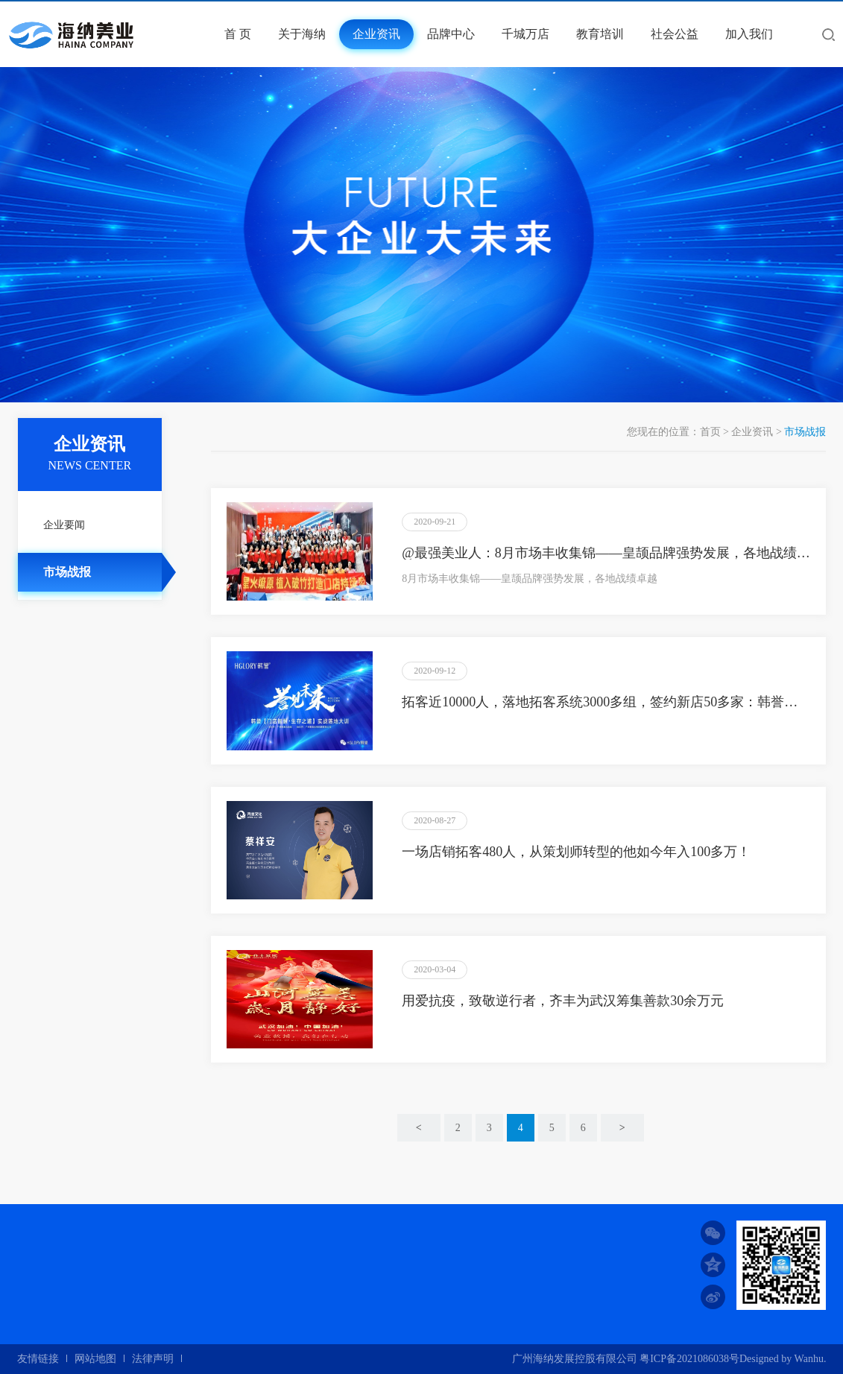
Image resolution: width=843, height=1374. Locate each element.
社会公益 (674, 34)
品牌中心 (451, 34)
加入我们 (749, 34)
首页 (710, 431)
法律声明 (153, 1358)
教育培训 (600, 34)
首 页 (237, 34)
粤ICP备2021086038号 (689, 1358)
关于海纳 (302, 34)
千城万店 (525, 34)
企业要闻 (64, 525)
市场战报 (67, 572)
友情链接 (38, 1358)
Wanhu (809, 1358)
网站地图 (95, 1358)
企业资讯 (376, 34)
